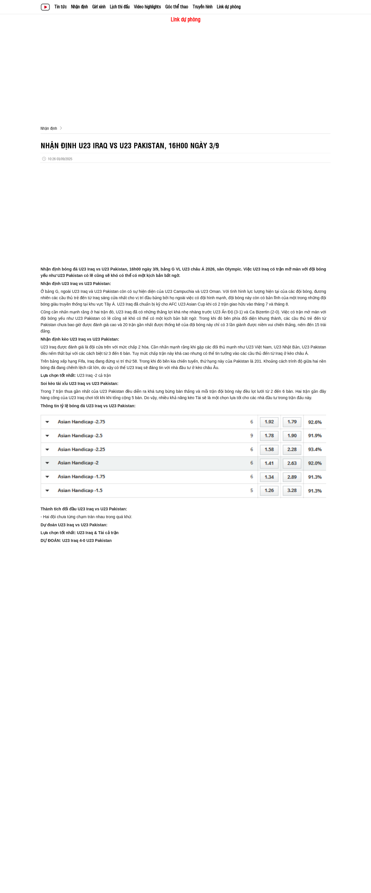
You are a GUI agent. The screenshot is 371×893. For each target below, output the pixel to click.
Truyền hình (202, 6)
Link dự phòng (229, 6)
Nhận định (79, 6)
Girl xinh (99, 6)
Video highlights (147, 6)
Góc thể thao (176, 6)
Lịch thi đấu (120, 6)
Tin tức (60, 6)
